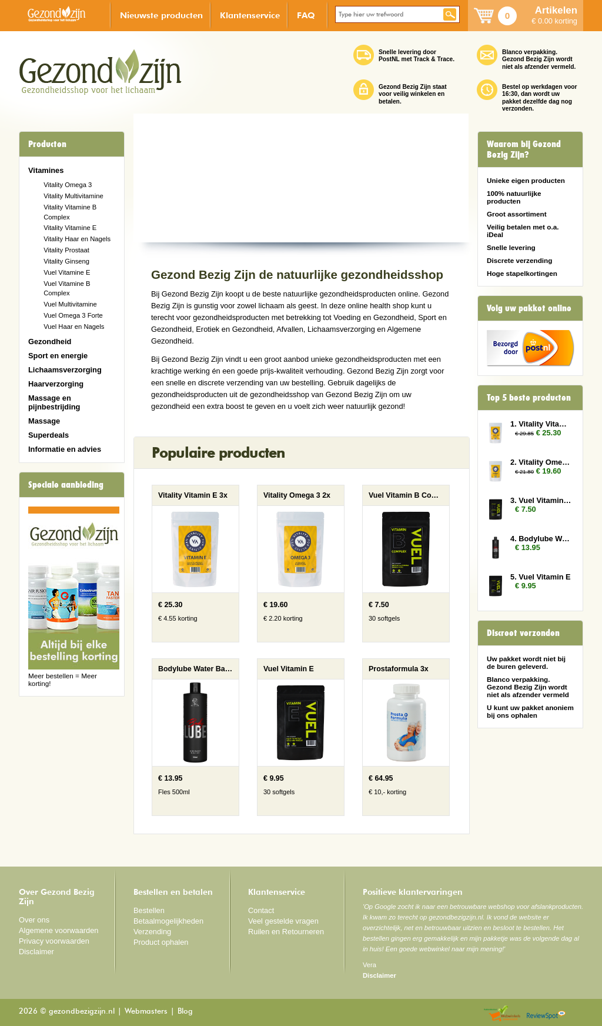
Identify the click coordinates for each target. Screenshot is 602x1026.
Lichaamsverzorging (65, 369)
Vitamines (45, 170)
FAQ (306, 15)
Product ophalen (160, 942)
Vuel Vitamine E (67, 272)
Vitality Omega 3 (68, 184)
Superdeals (48, 435)
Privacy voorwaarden (54, 941)
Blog (185, 1011)
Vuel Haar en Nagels (74, 326)
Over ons (34, 919)
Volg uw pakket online (529, 308)
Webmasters (146, 1011)
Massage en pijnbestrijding (54, 402)
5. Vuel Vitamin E (540, 576)
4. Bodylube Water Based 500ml (540, 538)
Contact (261, 910)
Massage (44, 421)
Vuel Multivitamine (70, 304)
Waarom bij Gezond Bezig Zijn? (524, 149)
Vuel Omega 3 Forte (73, 315)
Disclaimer (36, 951)
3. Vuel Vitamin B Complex (540, 500)
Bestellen (149, 910)
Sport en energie (58, 355)
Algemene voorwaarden (59, 930)
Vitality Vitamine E (70, 227)
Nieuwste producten (161, 15)
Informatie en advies (64, 449)
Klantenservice (250, 15)
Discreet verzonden (523, 633)
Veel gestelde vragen (283, 921)
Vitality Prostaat (66, 250)
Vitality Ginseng (66, 261)
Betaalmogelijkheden (168, 921)
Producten (47, 144)
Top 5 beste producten (529, 397)
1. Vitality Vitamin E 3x (540, 423)
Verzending (152, 931)
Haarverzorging (55, 383)
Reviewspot (546, 1014)
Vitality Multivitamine (73, 195)
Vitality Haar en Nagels (77, 238)
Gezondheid (49, 341)
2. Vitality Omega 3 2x (540, 462)
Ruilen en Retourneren (286, 931)
